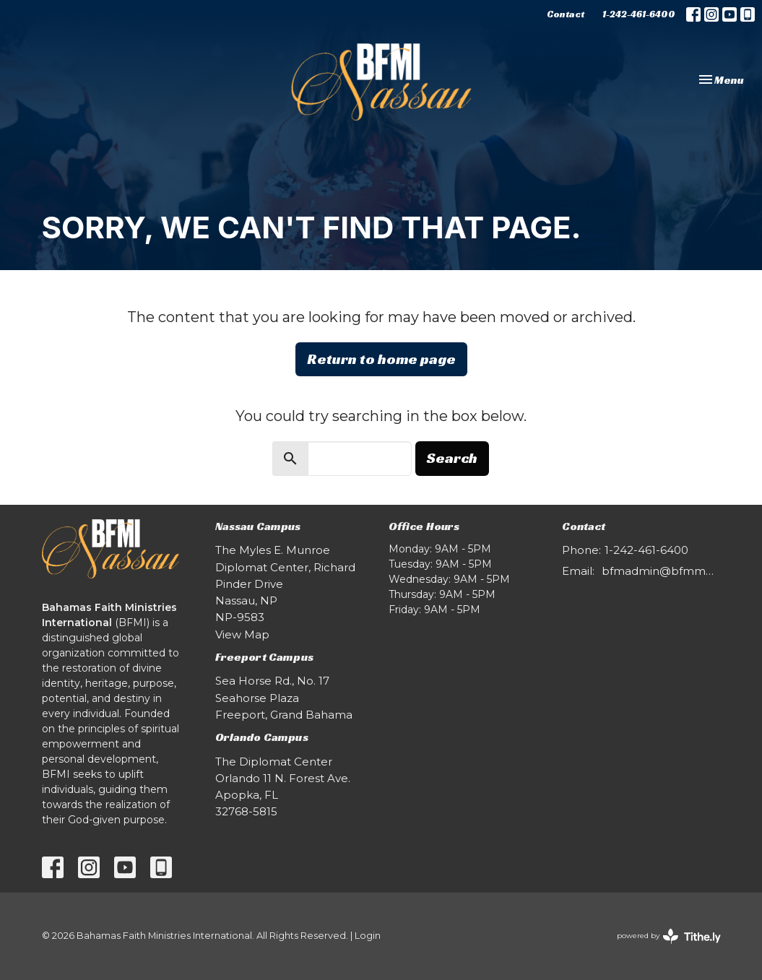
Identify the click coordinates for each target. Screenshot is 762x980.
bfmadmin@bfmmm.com (661, 571)
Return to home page (381, 359)
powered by (669, 936)
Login (368, 935)
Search (452, 457)
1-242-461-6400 (638, 14)
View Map (242, 634)
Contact (565, 14)
